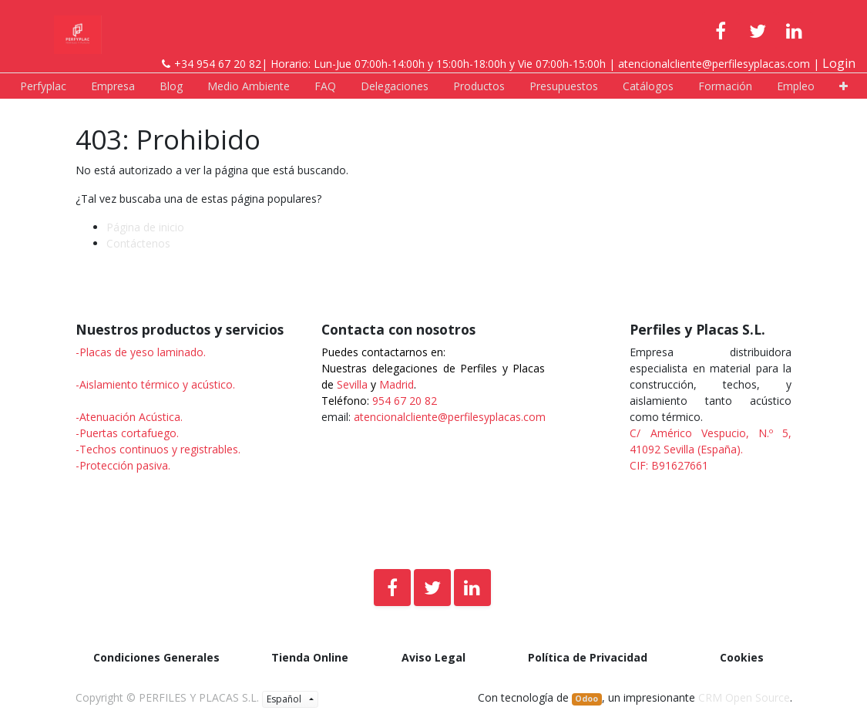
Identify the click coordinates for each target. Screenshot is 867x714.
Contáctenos (138, 243)
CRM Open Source (744, 697)
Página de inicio (145, 227)
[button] (843, 86)
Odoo (586, 698)
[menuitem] (43, 86)
